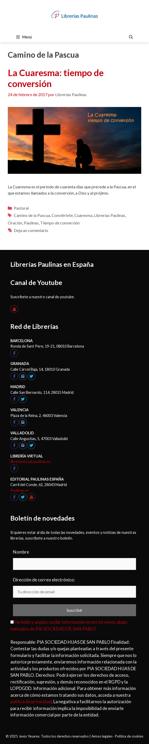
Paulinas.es (19, 490)
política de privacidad (31, 701)
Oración (15, 222)
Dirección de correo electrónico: (44, 579)
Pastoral (21, 207)
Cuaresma (83, 215)
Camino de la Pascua (32, 215)
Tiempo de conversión (60, 222)
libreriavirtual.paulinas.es (30, 461)
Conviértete (62, 215)
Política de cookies (129, 736)
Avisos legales (101, 736)
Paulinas (31, 222)
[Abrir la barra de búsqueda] (131, 37)
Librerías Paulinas (109, 215)
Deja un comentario (31, 230)
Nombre (21, 552)
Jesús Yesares (29, 736)
